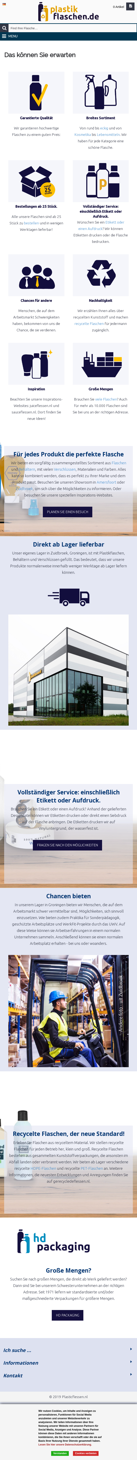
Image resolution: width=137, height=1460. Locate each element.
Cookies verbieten (85, 1453)
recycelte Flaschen (89, 324)
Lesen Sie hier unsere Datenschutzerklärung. (65, 1444)
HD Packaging (67, 1315)
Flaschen (119, 463)
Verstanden (60, 1453)
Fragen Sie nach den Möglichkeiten (67, 845)
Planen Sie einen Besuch (67, 512)
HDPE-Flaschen (43, 1168)
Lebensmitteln (108, 134)
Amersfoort (106, 482)
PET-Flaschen (92, 1168)
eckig (104, 128)
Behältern (27, 469)
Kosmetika (82, 134)
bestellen (31, 223)
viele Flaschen (106, 399)
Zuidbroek (24, 489)
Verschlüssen (65, 469)
